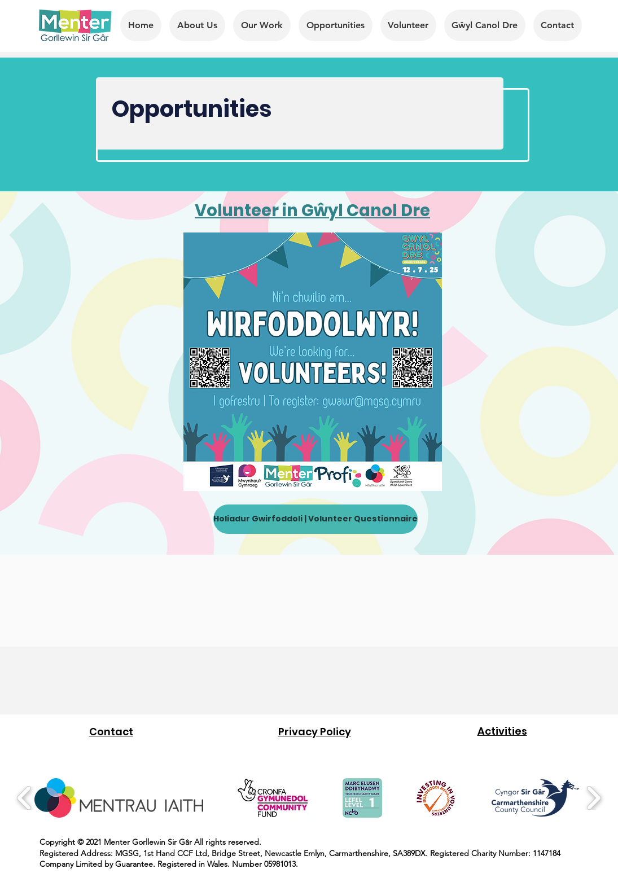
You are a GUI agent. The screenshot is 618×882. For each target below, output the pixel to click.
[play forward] (593, 798)
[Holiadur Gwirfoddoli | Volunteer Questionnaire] (315, 519)
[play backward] (24, 798)
